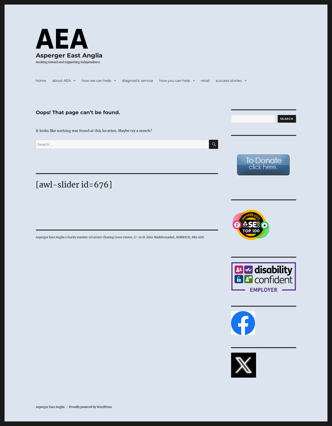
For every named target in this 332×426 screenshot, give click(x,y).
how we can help (96, 81)
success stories (229, 81)
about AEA (61, 81)
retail (205, 81)
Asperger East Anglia (69, 55)
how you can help (174, 81)
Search (287, 118)
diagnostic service (137, 81)
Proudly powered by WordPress (90, 407)
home (41, 81)
